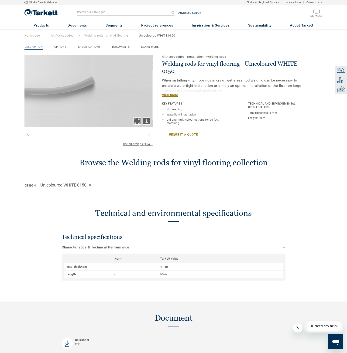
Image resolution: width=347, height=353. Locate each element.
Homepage (32, 35)
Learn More (150, 46)
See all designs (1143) (138, 144)
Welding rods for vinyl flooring (106, 35)
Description (33, 46)
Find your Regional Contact (263, 2)
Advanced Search (189, 12)
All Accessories (62, 35)
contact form (293, 2)
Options (60, 46)
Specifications (89, 46)
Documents (121, 46)
